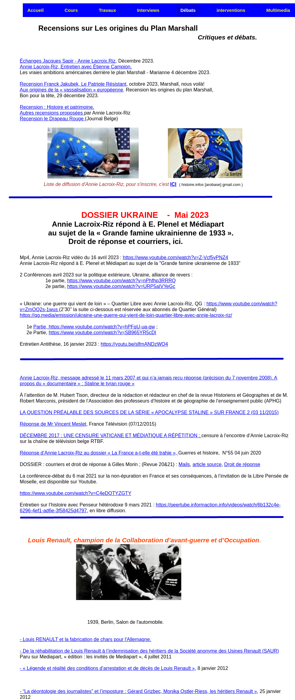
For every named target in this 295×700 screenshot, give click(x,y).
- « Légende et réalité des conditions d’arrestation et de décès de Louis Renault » (107, 668)
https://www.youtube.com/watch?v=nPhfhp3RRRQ (121, 280)
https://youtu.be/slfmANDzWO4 (134, 344)
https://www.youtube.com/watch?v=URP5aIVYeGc (121, 286)
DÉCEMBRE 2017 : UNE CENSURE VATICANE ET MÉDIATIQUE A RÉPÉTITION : (110, 435)
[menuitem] (35, 10)
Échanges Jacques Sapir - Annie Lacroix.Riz (68, 60)
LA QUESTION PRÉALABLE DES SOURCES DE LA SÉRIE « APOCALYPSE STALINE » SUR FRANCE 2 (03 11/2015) (149, 412)
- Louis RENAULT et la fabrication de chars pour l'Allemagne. (85, 639)
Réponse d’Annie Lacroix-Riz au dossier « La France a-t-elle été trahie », (99, 452)
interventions (231, 10)
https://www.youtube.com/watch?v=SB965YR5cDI (102, 332)
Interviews (148, 10)
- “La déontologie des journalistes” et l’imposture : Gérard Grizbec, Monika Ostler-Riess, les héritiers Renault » (138, 691)
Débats (188, 10)
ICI (173, 184)
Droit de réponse (242, 464)
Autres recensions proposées (52, 112)
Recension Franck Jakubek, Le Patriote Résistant (73, 84)
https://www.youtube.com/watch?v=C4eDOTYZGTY (75, 493)
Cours (71, 10)
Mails (184, 464)
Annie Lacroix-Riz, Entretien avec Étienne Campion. (76, 66)
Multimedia (278, 10)
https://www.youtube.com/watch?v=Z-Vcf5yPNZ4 (175, 257)
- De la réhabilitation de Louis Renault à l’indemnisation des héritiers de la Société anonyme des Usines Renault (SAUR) (149, 651)
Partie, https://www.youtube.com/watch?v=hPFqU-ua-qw (94, 326)
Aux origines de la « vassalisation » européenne (71, 89)
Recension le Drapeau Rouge (52, 118)
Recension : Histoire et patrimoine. (57, 107)
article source (207, 464)
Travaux (107, 10)
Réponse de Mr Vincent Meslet (53, 424)
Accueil (35, 10)
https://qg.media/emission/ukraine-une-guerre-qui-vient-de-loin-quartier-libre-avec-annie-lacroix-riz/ (126, 315)
